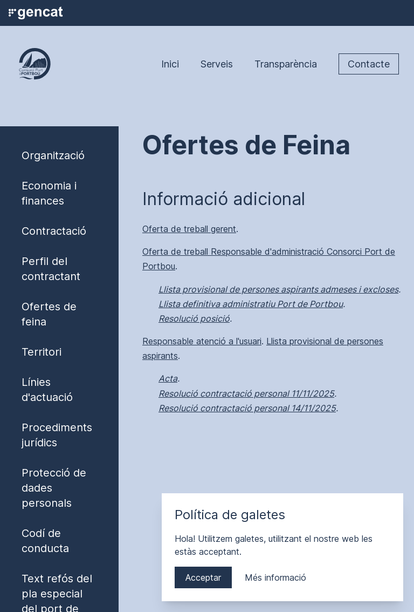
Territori (41, 351)
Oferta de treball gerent (189, 228)
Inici (170, 64)
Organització (53, 155)
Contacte (369, 64)
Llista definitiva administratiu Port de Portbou (250, 303)
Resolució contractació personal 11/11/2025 (246, 393)
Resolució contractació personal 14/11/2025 (247, 408)
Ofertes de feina (49, 314)
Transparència (285, 64)
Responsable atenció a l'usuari (201, 341)
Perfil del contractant (51, 269)
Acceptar (203, 577)
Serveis (217, 64)
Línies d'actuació (47, 390)
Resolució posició (194, 318)
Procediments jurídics (57, 435)
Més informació (275, 577)
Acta (167, 378)
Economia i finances (49, 193)
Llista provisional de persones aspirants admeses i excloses (278, 289)
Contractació (54, 231)
